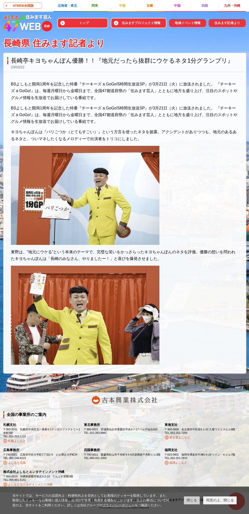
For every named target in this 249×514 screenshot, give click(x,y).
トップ (84, 23)
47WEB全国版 (23, 5)
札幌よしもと (17, 441)
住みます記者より (227, 23)
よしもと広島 (17, 462)
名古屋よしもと (179, 437)
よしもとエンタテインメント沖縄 (30, 484)
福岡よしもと (178, 462)
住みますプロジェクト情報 (141, 23)
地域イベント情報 (187, 23)
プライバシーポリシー (118, 505)
